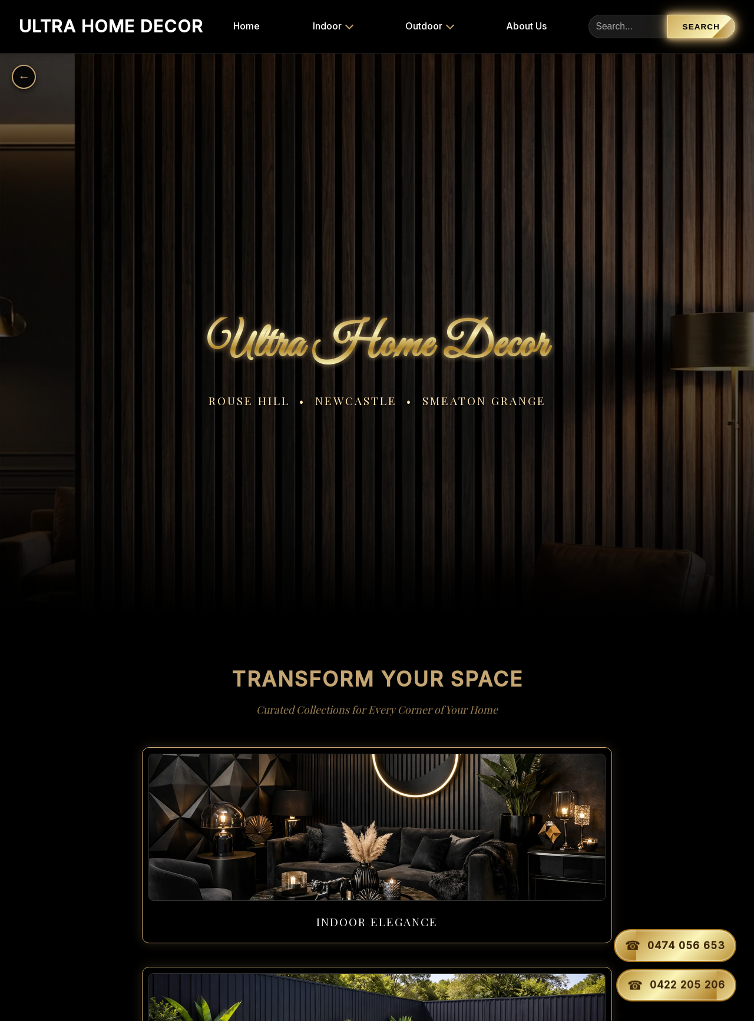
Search (701, 26)
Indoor (309, 26)
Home (228, 26)
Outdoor (405, 26)
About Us (501, 25)
